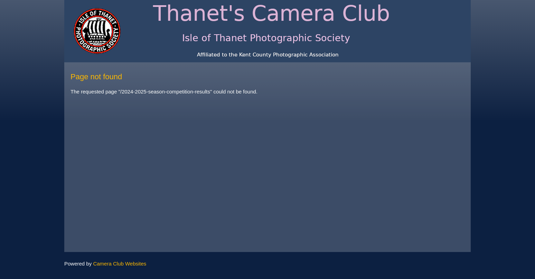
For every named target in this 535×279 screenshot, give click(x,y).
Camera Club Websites (119, 264)
